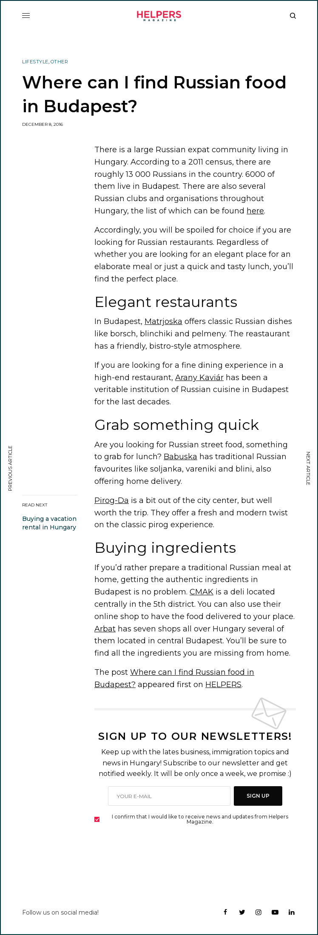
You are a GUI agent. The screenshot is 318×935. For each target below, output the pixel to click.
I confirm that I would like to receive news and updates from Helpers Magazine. (200, 819)
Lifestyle (35, 62)
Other (59, 62)
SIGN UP (258, 796)
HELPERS (223, 684)
